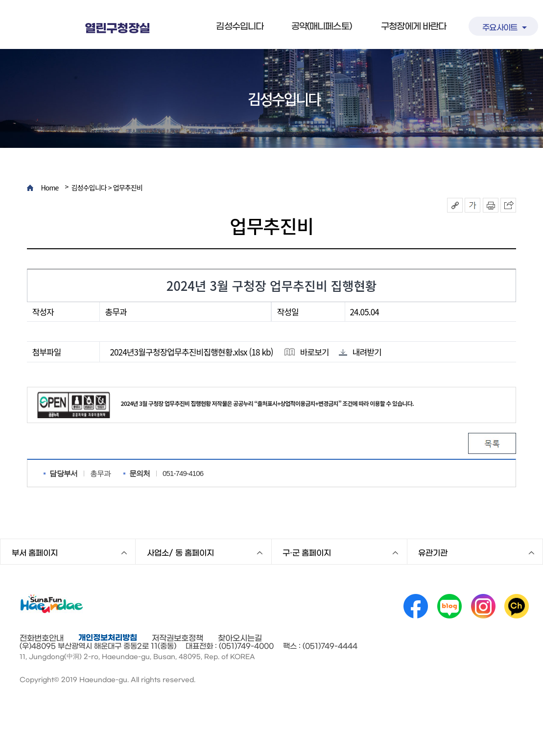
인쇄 (490, 205)
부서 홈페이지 (35, 553)
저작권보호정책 (177, 638)
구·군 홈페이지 (307, 553)
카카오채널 (516, 606)
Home (49, 187)
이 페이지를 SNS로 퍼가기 (508, 205)
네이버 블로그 (449, 606)
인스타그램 (483, 606)
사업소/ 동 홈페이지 (180, 553)
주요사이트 (499, 27)
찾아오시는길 (240, 638)
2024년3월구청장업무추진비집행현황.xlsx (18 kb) (191, 352)
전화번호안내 (42, 638)
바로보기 (306, 352)
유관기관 (433, 553)
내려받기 (360, 352)
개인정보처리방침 (107, 637)
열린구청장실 (117, 29)
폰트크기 (472, 205)
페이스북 (415, 606)
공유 (455, 205)
